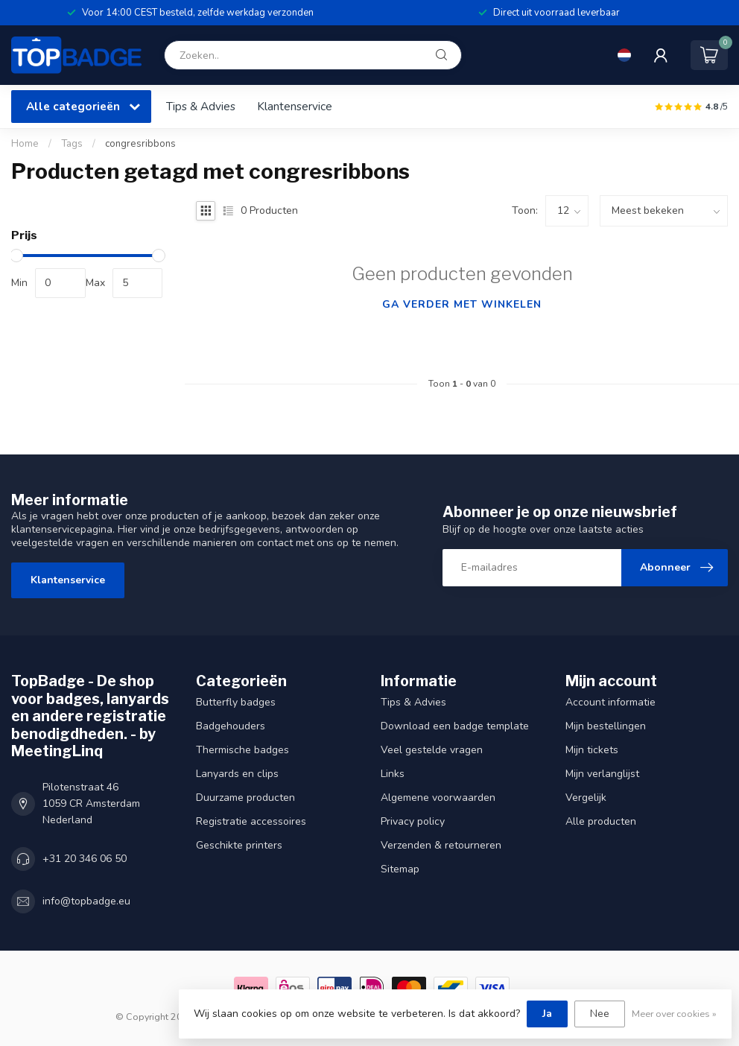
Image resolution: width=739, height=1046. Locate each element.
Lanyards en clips (237, 774)
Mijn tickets (591, 750)
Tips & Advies (200, 106)
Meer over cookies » (674, 1013)
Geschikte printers (239, 845)
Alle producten (600, 821)
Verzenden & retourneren (441, 845)
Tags (72, 143)
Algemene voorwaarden (438, 797)
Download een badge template (455, 726)
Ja (547, 1014)
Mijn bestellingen (605, 726)
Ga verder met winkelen (462, 304)
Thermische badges (242, 750)
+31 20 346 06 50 (84, 859)
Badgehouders (230, 726)
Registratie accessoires (251, 821)
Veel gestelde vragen (432, 750)
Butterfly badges (236, 702)
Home (25, 143)
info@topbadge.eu (86, 901)
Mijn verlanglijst (602, 774)
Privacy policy (413, 821)
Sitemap (400, 869)
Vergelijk (585, 797)
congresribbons (140, 143)
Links (393, 774)
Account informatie (610, 702)
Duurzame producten (245, 797)
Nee (599, 1014)
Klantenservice (294, 106)
